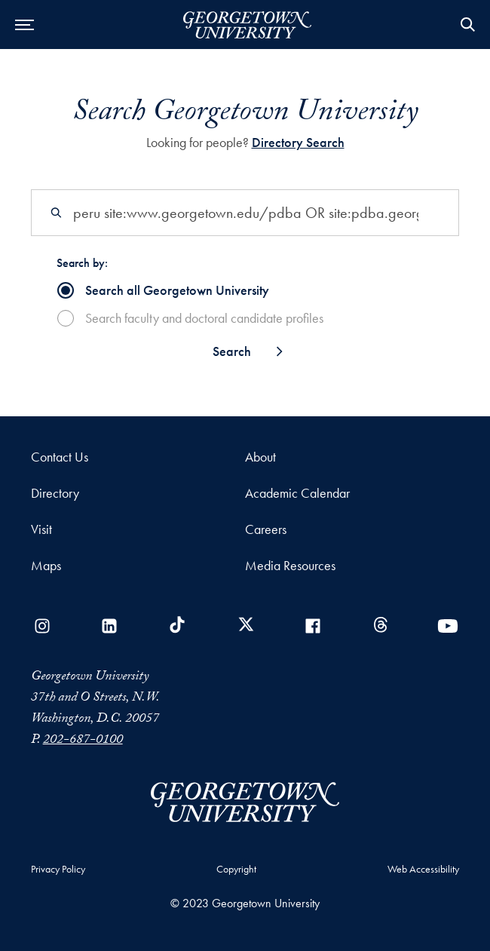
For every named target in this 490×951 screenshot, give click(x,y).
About (260, 456)
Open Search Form (467, 24)
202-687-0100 (83, 741)
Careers (265, 529)
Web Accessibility (423, 869)
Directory (55, 493)
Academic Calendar (297, 493)
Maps (46, 565)
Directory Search (298, 142)
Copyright (236, 869)
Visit (41, 529)
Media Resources (290, 565)
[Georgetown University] (247, 27)
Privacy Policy (58, 869)
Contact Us (59, 456)
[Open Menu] (24, 24)
